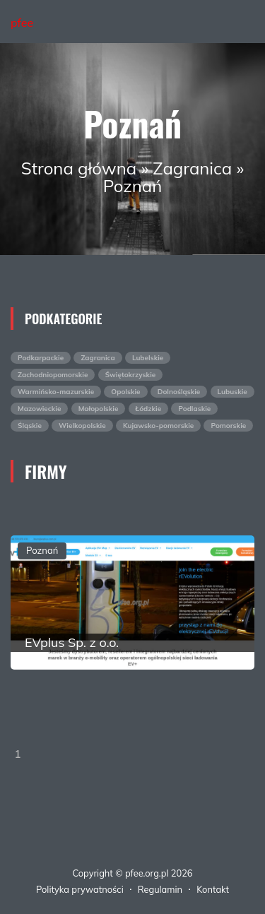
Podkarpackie (41, 357)
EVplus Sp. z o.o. (72, 642)
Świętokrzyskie (130, 374)
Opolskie (125, 391)
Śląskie (30, 425)
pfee (22, 23)
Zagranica (192, 168)
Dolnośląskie (179, 391)
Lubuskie (232, 391)
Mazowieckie (39, 408)
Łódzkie (149, 408)
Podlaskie (194, 408)
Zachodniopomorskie (53, 374)
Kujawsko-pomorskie (158, 425)
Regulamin (160, 889)
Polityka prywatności (80, 889)
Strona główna (78, 168)
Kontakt (212, 889)
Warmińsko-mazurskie (56, 391)
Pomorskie (228, 425)
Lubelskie (147, 357)
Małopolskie (98, 408)
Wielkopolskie (82, 425)
